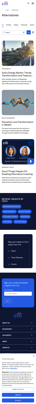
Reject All (18, 395)
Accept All (18, 400)
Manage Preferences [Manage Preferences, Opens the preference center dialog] (18, 389)
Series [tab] (32, 25)
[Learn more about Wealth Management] (9, 211)
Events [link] (14, 264)
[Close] (34, 356)
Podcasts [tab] (24, 25)
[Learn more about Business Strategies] (24, 211)
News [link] (13, 251)
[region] (18, 378)
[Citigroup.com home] (18, 315)
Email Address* (8, 290)
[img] (28, 3)
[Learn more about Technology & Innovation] (10, 217)
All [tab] (3, 25)
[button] (24, 32)
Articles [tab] (8, 25)
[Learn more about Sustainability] (7, 222)
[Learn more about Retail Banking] (25, 217)
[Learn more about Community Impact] (20, 222)
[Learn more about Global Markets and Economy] (11, 206)
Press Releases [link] (17, 257)
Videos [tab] (16, 25)
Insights (7, 10)
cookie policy (13, 368)
